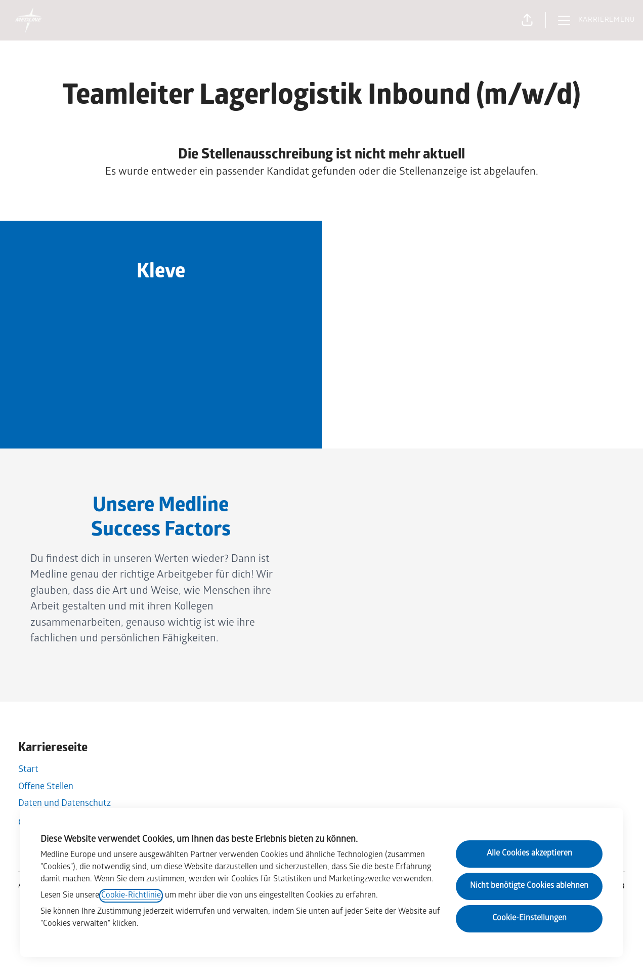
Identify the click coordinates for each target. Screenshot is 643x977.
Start (28, 770)
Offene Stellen (45, 787)
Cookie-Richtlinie (131, 896)
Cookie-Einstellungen (529, 918)
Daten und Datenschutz (64, 804)
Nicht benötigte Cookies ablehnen (529, 886)
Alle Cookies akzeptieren (529, 854)
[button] (527, 20)
